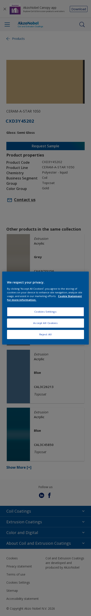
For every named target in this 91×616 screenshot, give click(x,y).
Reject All (45, 334)
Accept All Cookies (45, 323)
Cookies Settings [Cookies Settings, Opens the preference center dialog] (45, 311)
